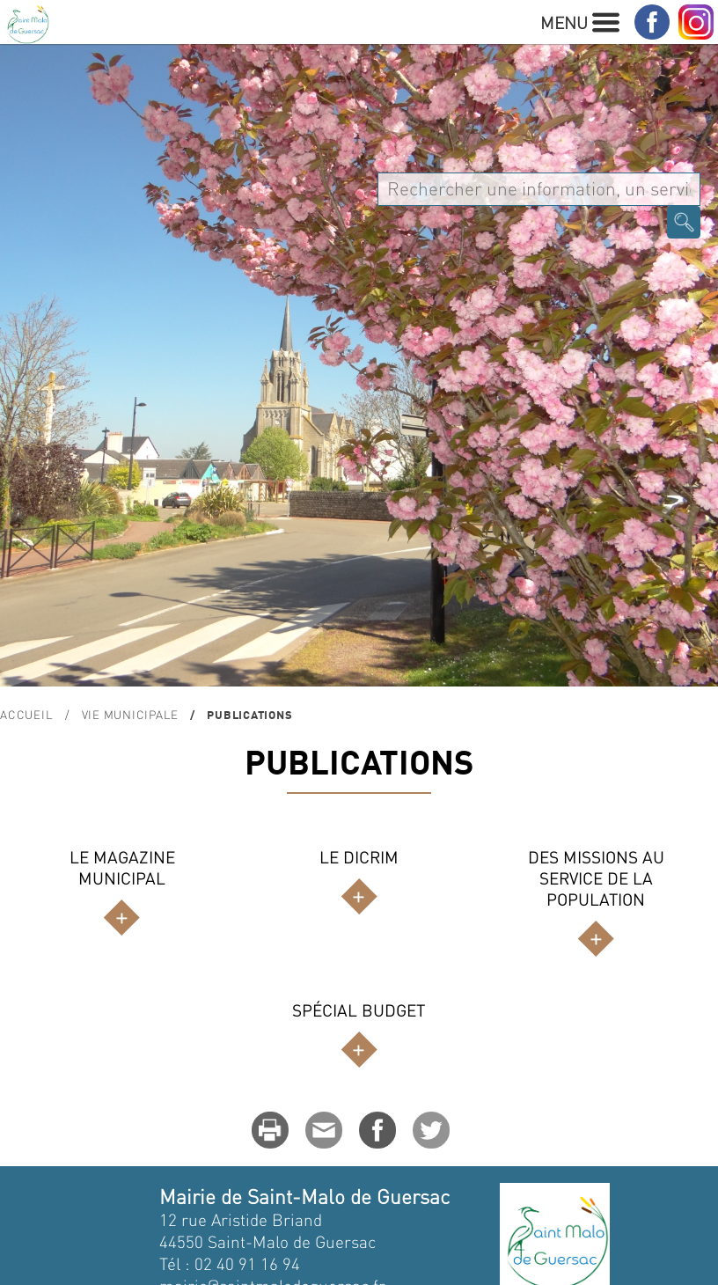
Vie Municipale (131, 714)
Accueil (26, 714)
